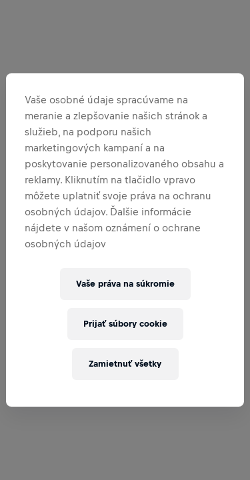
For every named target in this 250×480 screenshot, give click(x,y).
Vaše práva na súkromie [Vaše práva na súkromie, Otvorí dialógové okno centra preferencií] (125, 284)
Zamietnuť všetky (125, 364)
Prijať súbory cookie (125, 324)
